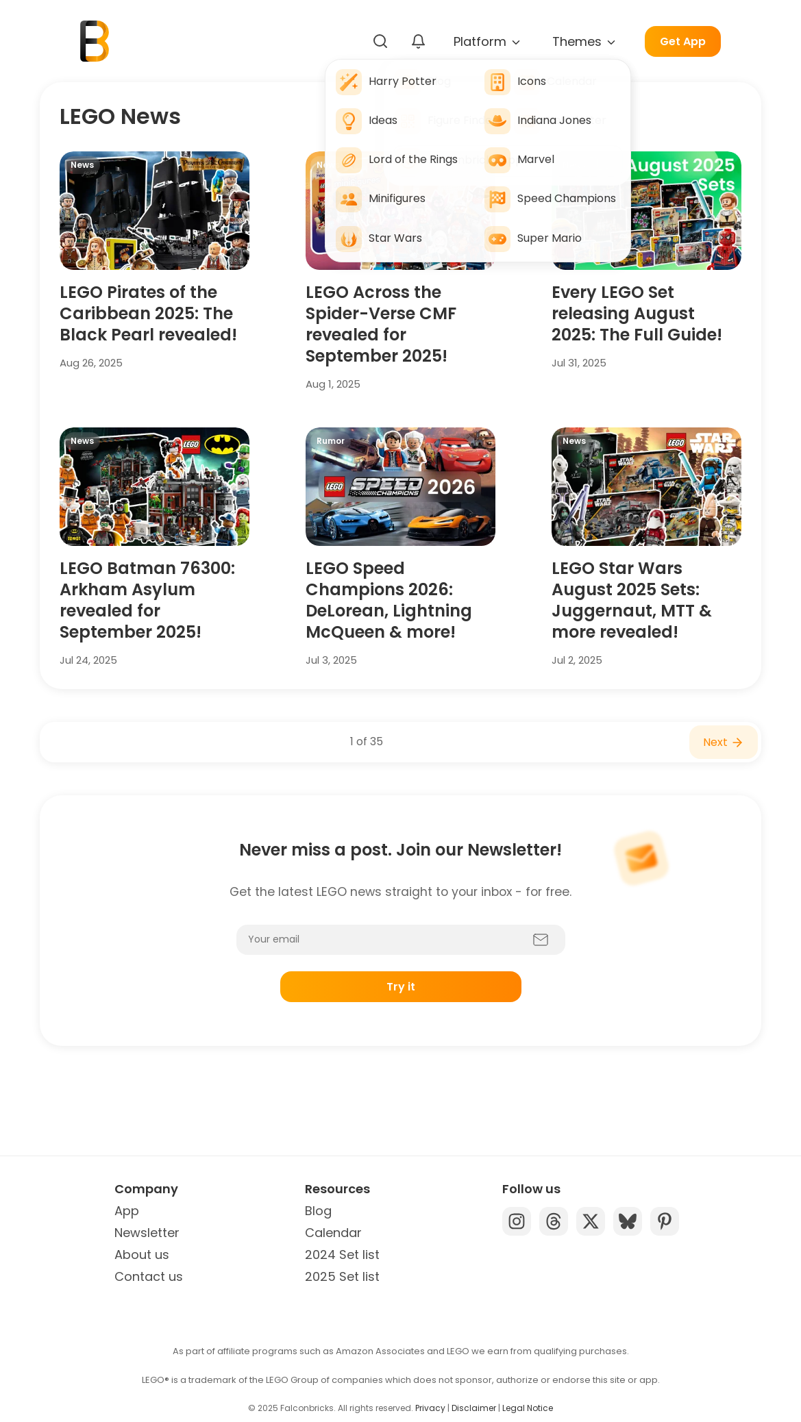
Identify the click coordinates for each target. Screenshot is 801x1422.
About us (141, 1254)
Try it (400, 987)
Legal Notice (527, 1408)
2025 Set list (342, 1276)
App (126, 1210)
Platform (488, 41)
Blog (318, 1210)
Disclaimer (474, 1408)
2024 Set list (342, 1254)
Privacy (430, 1408)
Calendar (333, 1232)
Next (723, 742)
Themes (584, 41)
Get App (683, 41)
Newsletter (147, 1232)
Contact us (148, 1276)
